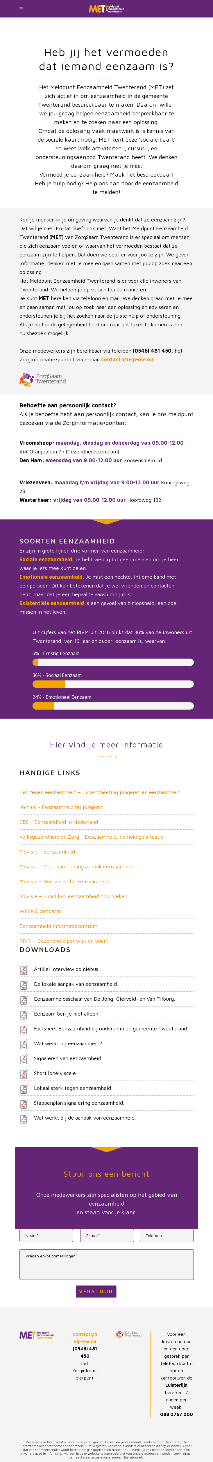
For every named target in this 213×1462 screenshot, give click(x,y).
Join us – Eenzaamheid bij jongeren (61, 807)
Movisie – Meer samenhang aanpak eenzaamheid (77, 866)
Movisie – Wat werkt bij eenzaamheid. (64, 881)
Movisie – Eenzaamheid (47, 852)
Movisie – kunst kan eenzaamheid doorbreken (73, 896)
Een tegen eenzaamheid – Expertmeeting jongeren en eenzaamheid (99, 792)
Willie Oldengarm (40, 911)
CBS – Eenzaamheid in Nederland (58, 822)
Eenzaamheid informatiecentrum (58, 926)
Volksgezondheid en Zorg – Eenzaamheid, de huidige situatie (91, 837)
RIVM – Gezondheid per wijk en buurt (63, 941)
